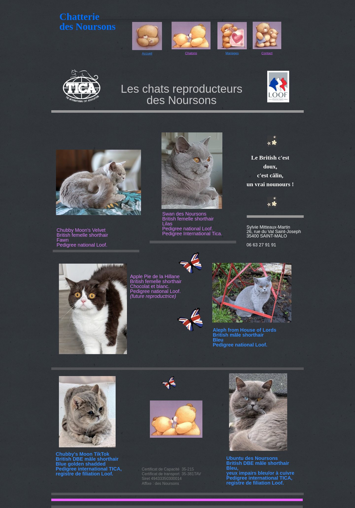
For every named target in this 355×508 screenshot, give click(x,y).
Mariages (232, 53)
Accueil (147, 53)
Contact (267, 53)
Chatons (191, 53)
